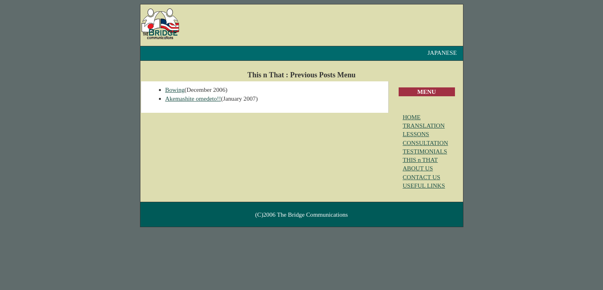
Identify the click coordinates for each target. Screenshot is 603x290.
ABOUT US (418, 168)
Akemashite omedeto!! (193, 98)
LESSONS (416, 133)
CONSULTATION (425, 142)
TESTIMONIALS (425, 151)
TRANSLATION (424, 125)
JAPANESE (442, 52)
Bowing (175, 89)
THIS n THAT (420, 159)
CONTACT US (421, 177)
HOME (412, 117)
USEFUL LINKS (424, 185)
